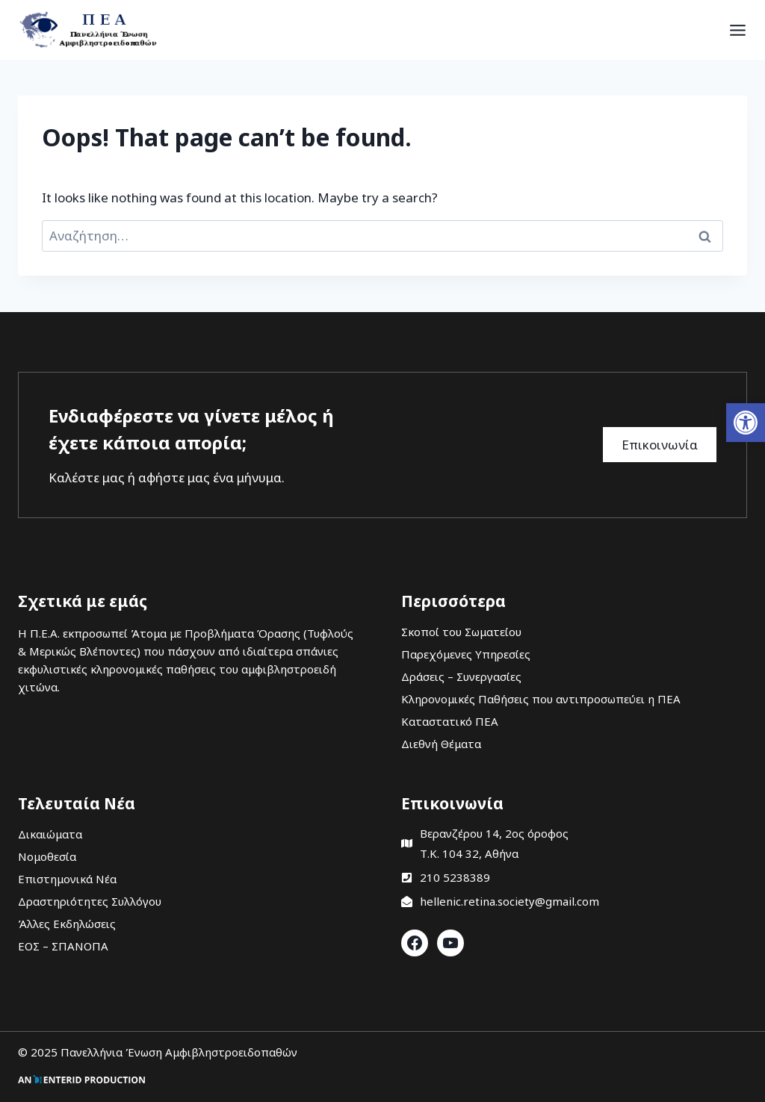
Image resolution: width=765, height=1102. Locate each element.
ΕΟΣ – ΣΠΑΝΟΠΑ (63, 945)
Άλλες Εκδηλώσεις (67, 923)
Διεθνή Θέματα (441, 743)
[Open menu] (737, 29)
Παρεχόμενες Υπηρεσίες (465, 654)
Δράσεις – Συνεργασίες (461, 676)
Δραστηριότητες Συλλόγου (89, 901)
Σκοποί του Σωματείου (461, 631)
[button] (745, 422)
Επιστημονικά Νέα (67, 878)
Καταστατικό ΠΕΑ (449, 721)
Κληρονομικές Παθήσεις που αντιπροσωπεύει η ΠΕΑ (541, 698)
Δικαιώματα (50, 833)
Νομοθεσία (47, 856)
